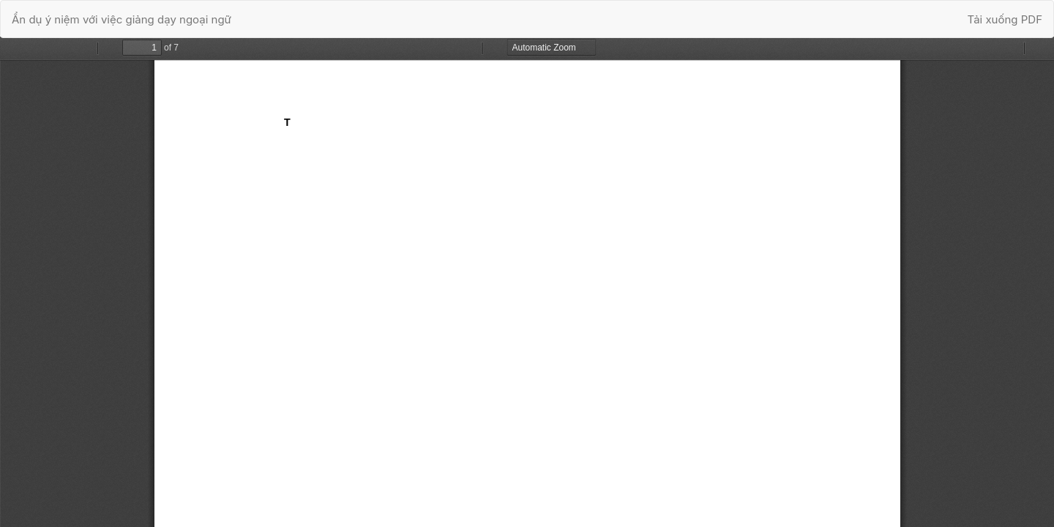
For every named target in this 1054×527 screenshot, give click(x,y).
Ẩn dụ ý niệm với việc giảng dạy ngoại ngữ (121, 19)
